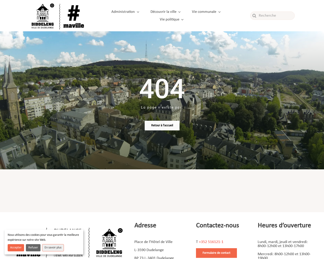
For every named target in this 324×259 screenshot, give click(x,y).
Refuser (33, 247)
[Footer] (69, 226)
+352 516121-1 (211, 242)
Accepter (16, 247)
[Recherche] (272, 15)
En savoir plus (53, 247)
